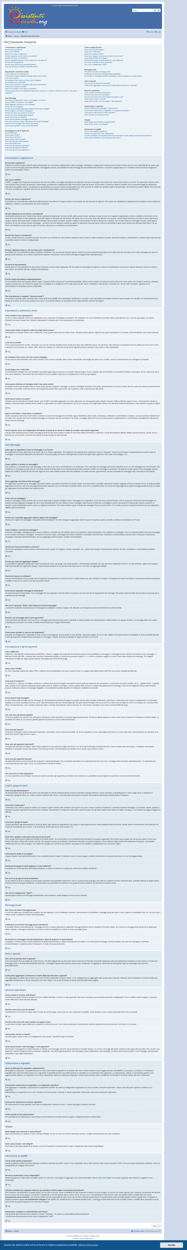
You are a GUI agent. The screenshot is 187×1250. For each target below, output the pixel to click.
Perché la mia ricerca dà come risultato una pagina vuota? (103, 97)
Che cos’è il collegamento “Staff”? (95, 64)
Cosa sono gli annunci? (13, 143)
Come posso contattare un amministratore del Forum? (102, 138)
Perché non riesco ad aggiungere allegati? (19, 115)
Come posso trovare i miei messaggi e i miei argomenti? (103, 101)
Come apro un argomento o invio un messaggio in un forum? (25, 100)
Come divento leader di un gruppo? (96, 58)
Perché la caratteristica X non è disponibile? (99, 133)
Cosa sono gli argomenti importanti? (17, 145)
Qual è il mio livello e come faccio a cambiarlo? (21, 88)
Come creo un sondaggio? (14, 106)
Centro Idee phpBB (104, 1178)
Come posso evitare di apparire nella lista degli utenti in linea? (26, 76)
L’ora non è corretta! (12, 78)
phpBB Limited (63, 1163)
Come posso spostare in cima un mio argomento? (22, 126)
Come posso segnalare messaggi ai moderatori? (21, 119)
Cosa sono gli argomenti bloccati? (16, 148)
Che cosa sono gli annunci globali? (17, 141)
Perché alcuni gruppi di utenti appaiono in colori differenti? (103, 60)
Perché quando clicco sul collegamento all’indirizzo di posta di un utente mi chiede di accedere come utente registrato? (41, 92)
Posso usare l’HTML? (12, 135)
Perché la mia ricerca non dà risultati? (97, 95)
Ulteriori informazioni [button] (88, 1245)
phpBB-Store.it (88, 1238)
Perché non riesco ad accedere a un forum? (20, 113)
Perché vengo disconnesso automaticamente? (20, 64)
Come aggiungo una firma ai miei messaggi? (20, 104)
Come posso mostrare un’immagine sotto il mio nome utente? (25, 84)
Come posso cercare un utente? (95, 99)
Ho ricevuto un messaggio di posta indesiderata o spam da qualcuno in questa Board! (113, 76)
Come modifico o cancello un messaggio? (19, 102)
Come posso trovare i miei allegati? (96, 124)
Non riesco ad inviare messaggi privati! (97, 72)
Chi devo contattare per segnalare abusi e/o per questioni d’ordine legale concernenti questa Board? (118, 135)
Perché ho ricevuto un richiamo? (16, 117)
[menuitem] (24, 32)
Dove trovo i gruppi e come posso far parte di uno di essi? (103, 56)
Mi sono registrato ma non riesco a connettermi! (21, 56)
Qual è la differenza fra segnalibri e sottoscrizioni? (101, 108)
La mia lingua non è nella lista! (15, 82)
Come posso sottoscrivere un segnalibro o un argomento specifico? (106, 110)
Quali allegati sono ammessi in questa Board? (99, 122)
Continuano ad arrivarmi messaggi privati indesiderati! (102, 74)
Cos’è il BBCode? (11, 133)
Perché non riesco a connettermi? (16, 58)
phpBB (75, 1236)
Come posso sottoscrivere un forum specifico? (99, 112)
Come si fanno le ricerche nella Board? (97, 92)
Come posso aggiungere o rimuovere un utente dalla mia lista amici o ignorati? (110, 85)
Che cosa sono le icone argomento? (17, 150)
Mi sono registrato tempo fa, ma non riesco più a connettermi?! (26, 60)
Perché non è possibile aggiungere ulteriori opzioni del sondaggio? (27, 109)
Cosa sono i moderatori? (92, 52)
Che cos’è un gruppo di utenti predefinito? (98, 62)
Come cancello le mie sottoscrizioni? (96, 115)
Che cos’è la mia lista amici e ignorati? (97, 83)
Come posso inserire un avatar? (16, 86)
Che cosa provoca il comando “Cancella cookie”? (21, 66)
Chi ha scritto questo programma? (95, 131)
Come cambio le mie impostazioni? (17, 74)
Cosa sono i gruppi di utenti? (94, 54)
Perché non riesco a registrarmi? (16, 54)
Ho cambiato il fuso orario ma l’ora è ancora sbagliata (23, 80)
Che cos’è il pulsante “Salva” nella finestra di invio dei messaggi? (27, 121)
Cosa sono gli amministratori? (94, 50)
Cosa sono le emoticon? (13, 137)
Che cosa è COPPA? (12, 52)
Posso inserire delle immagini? (15, 139)
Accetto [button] (171, 1245)
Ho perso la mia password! (14, 62)
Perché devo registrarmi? (13, 50)
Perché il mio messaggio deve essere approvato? (21, 123)
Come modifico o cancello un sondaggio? (19, 111)
